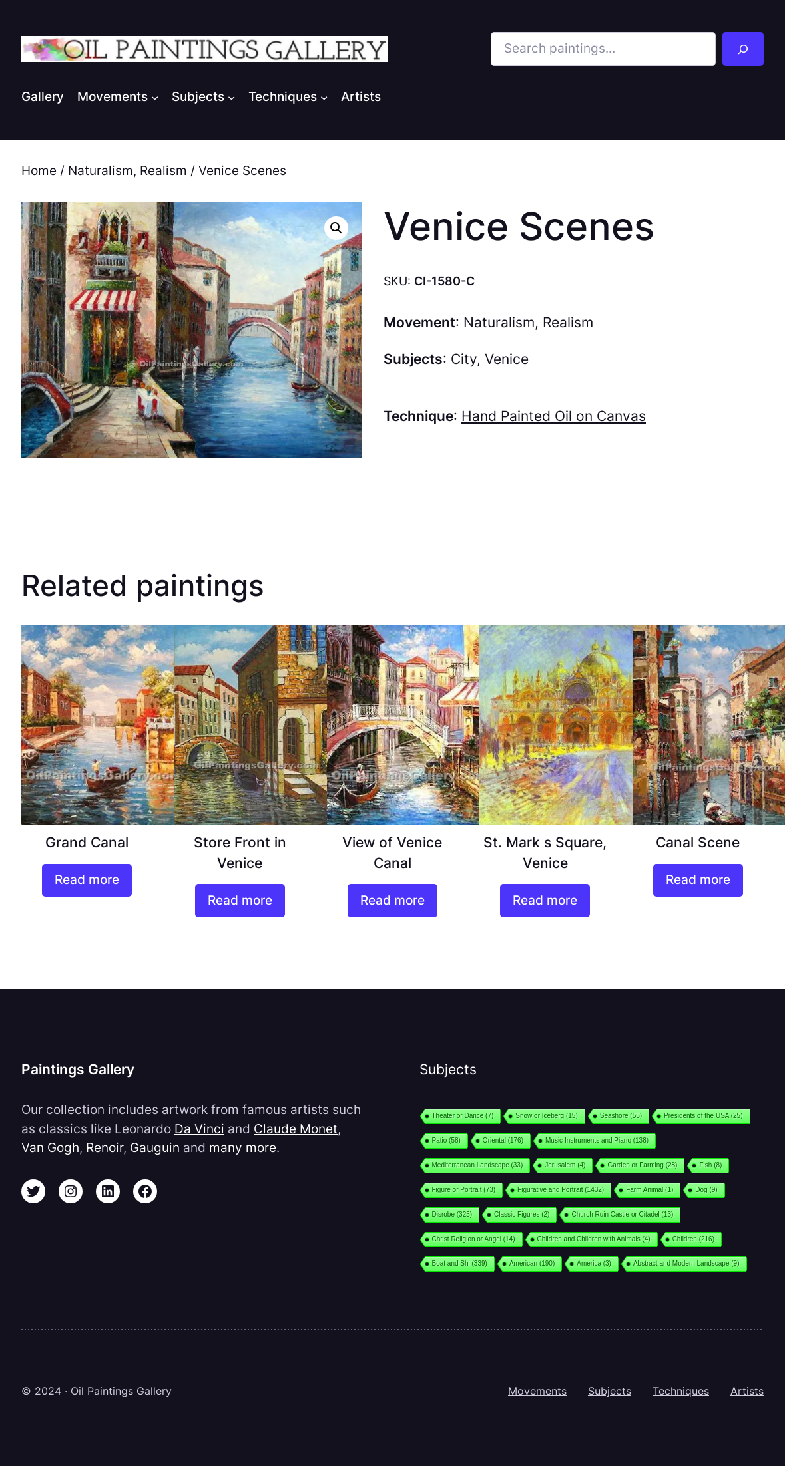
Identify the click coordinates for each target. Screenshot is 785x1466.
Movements (537, 1391)
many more (242, 1147)
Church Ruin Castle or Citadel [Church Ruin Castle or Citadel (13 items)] (622, 1214)
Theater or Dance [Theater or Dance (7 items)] (463, 1115)
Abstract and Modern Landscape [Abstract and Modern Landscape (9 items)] (686, 1263)
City (464, 359)
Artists (747, 1391)
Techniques (681, 1391)
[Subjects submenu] (231, 97)
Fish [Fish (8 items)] (710, 1165)
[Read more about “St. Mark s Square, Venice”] (545, 900)
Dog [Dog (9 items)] (706, 1189)
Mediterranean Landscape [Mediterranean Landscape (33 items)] (477, 1165)
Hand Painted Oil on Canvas (553, 416)
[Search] (743, 49)
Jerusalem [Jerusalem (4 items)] (565, 1165)
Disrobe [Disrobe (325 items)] (452, 1214)
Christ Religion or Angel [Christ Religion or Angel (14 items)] (473, 1239)
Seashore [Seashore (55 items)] (621, 1115)
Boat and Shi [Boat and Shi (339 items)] (459, 1263)
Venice (507, 359)
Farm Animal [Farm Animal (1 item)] (649, 1189)
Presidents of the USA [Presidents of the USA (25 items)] (703, 1115)
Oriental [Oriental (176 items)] (503, 1140)
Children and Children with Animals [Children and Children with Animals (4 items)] (594, 1239)
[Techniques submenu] (324, 97)
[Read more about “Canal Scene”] (698, 880)
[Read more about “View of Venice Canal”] (392, 900)
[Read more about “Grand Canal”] (87, 880)
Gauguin (155, 1147)
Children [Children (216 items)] (693, 1239)
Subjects (609, 1391)
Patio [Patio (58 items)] (446, 1140)
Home (39, 170)
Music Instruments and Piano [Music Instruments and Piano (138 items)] (597, 1140)
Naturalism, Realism (127, 170)
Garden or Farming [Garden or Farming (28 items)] (642, 1165)
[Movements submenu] (154, 97)
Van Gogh (50, 1147)
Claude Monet (296, 1129)
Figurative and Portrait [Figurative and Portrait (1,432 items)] (560, 1189)
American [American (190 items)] (532, 1263)
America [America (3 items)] (594, 1263)
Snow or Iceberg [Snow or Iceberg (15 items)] (546, 1115)
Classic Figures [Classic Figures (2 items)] (521, 1214)
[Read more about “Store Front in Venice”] (240, 900)
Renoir (104, 1147)
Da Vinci (199, 1129)
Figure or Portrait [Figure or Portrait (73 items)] (464, 1189)
